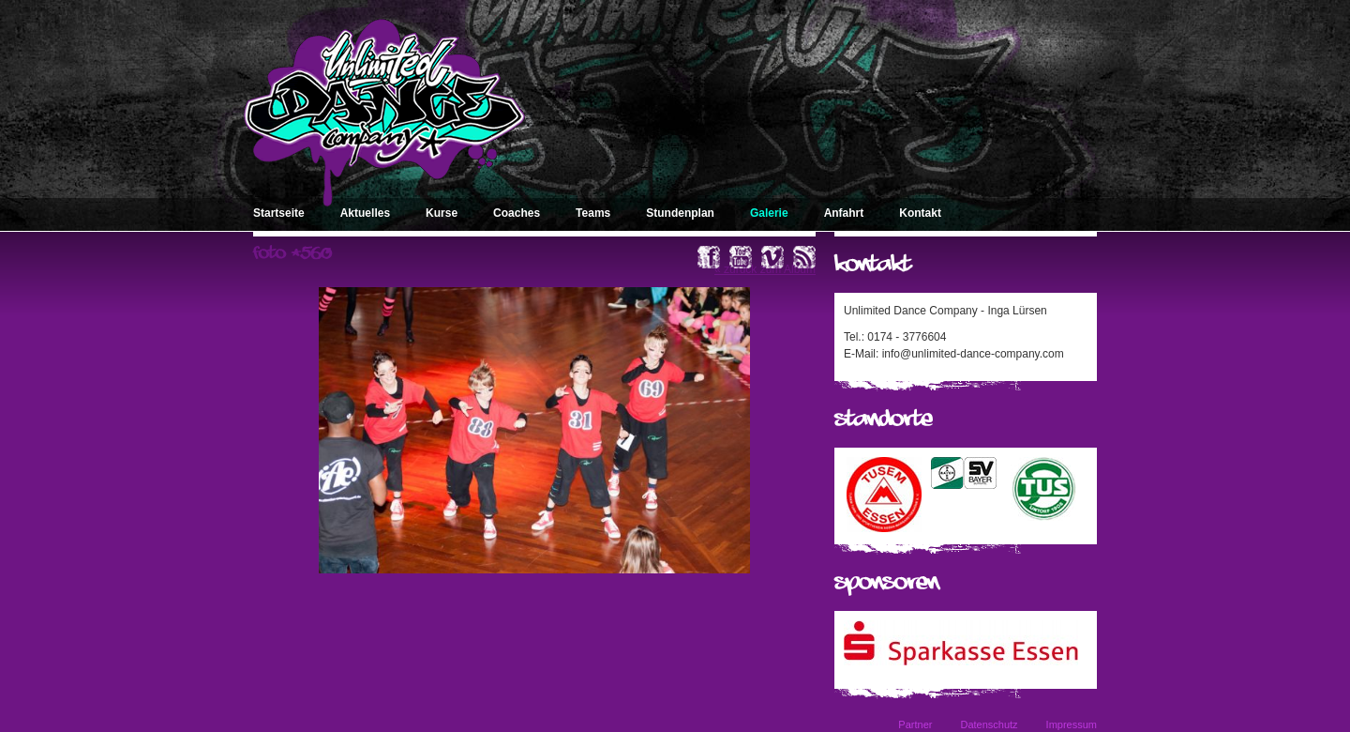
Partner (915, 724)
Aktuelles (365, 213)
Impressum (1071, 724)
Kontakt (920, 213)
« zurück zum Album (765, 269)
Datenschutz (988, 724)
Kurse (442, 213)
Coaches (516, 213)
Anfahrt (844, 213)
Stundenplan (680, 213)
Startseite (279, 213)
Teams (593, 213)
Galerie (769, 213)
